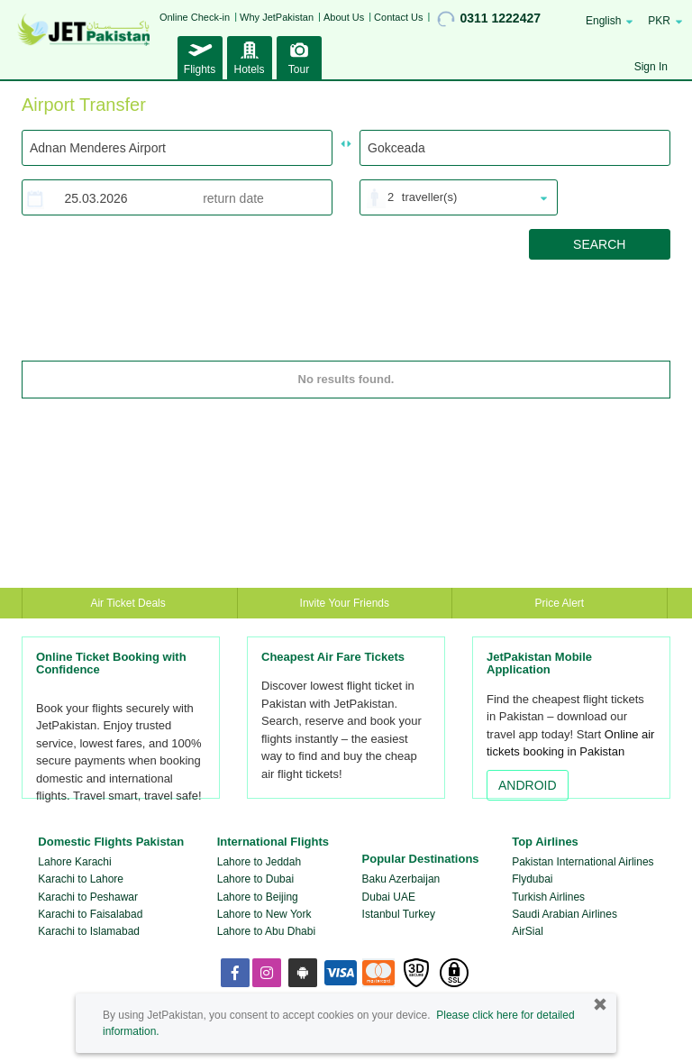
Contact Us (398, 17)
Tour (299, 56)
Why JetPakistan (277, 17)
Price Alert (560, 603)
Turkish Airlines (548, 897)
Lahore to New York (264, 914)
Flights (200, 56)
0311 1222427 (489, 19)
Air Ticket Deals (129, 603)
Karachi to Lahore (80, 879)
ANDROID (527, 785)
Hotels (249, 56)
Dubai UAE (388, 897)
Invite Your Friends (344, 603)
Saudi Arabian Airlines (564, 914)
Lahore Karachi (74, 862)
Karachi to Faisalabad (90, 914)
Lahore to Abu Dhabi (266, 931)
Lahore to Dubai (255, 879)
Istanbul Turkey (398, 914)
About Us (343, 17)
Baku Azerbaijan (401, 879)
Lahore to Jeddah (259, 862)
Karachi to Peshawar (88, 897)
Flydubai (532, 879)
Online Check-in (194, 17)
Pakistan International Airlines (582, 862)
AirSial (527, 931)
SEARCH (599, 244)
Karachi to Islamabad (89, 931)
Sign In (651, 66)
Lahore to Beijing (257, 897)
